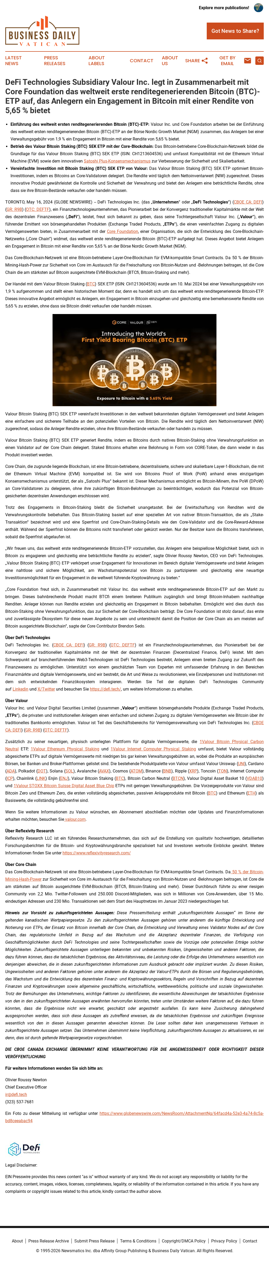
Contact (141, 61)
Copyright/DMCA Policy (184, 1241)
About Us (170, 60)
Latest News (13, 60)
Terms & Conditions (138, 1241)
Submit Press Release (94, 1241)
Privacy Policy (224, 1241)
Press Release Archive (48, 1241)
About (17, 1241)
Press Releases (54, 60)
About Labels (97, 60)
